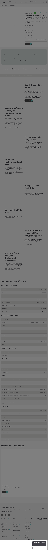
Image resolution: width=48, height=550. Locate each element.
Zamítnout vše (39, 545)
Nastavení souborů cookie (39, 547)
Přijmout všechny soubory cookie (39, 542)
